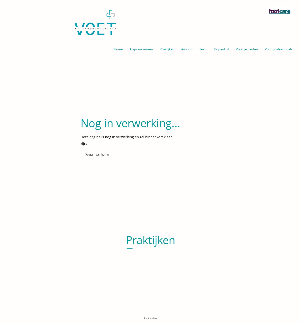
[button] (247, 47)
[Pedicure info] (150, 318)
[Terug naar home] (97, 154)
